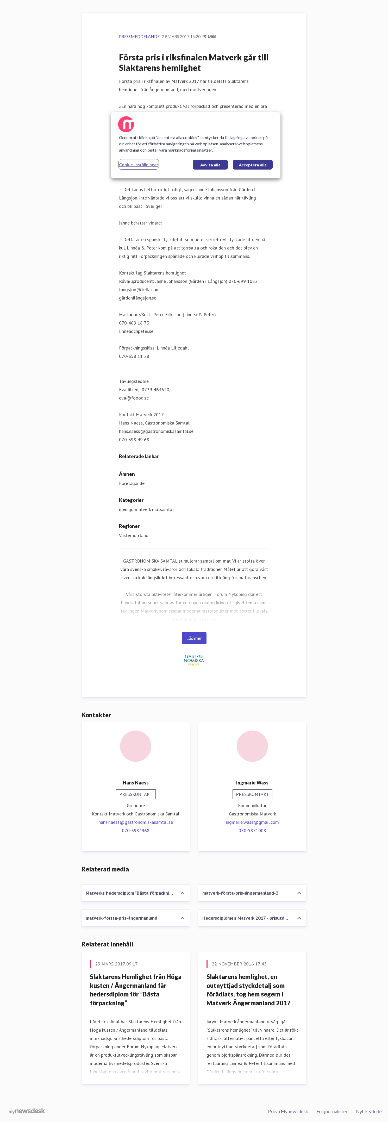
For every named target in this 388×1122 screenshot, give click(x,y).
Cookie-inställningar (138, 164)
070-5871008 (252, 830)
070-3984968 (135, 830)
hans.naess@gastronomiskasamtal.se (135, 822)
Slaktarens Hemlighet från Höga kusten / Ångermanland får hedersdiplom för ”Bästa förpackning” (136, 990)
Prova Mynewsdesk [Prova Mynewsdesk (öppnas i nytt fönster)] (288, 1111)
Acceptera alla (253, 164)
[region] (195, 145)
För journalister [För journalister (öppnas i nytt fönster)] (332, 1111)
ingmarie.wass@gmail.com (252, 822)
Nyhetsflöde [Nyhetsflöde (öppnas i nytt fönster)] (369, 1111)
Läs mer (194, 638)
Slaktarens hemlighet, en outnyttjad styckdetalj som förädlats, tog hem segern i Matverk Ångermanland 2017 (248, 990)
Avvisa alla (210, 164)
